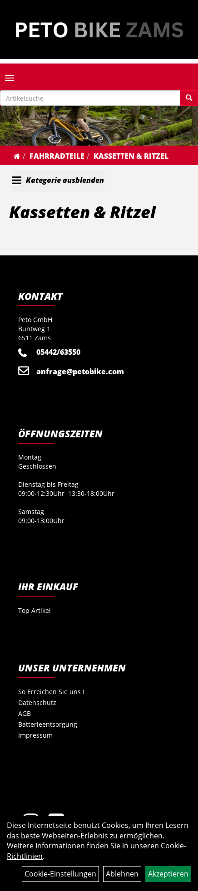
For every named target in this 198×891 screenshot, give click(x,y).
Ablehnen (122, 874)
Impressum (35, 735)
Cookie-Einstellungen (60, 874)
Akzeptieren (168, 874)
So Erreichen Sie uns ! (51, 691)
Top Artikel (34, 610)
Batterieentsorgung (47, 724)
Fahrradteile (57, 156)
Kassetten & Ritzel (131, 156)
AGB (24, 713)
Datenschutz (37, 702)
